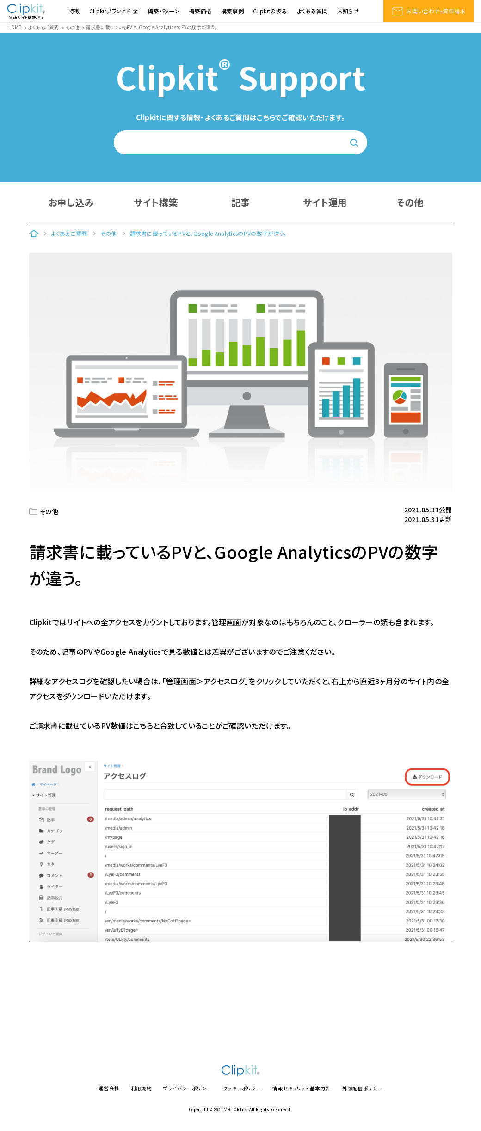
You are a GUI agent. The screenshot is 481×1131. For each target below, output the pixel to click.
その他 (410, 202)
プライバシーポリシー (187, 1088)
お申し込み (71, 202)
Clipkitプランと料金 (113, 11)
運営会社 (109, 1088)
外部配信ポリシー (362, 1088)
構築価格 (200, 11)
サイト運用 (325, 202)
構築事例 (232, 11)
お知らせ (348, 11)
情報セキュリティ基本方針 (301, 1088)
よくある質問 (312, 11)
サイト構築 (156, 202)
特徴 (74, 11)
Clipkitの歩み (270, 11)
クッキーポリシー (242, 1088)
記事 (240, 202)
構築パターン (163, 11)
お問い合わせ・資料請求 (428, 11)
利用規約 (141, 1088)
